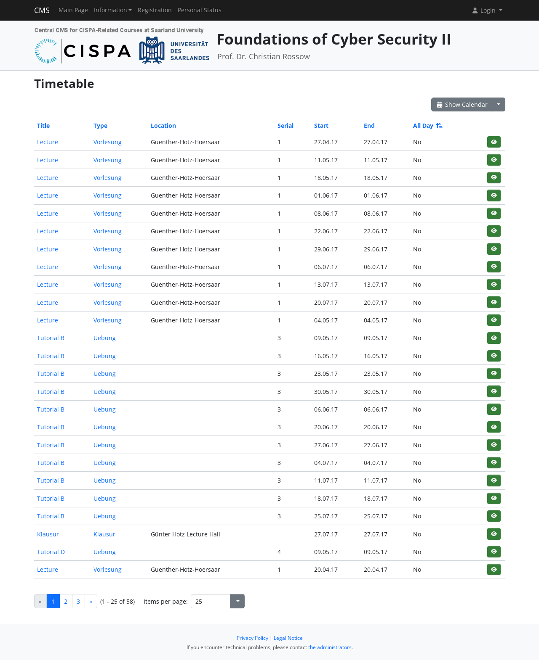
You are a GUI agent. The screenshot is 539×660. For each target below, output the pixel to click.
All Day (427, 125)
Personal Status (199, 10)
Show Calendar (462, 104)
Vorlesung (107, 142)
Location (163, 125)
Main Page (73, 10)
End (369, 125)
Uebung (104, 338)
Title (43, 125)
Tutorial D (51, 552)
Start (321, 125)
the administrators (330, 647)
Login (484, 10)
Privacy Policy (252, 638)
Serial (286, 125)
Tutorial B (50, 338)
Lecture (47, 142)
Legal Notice (288, 638)
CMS (42, 10)
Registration (155, 10)
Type (100, 125)
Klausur (48, 534)
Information (110, 10)
